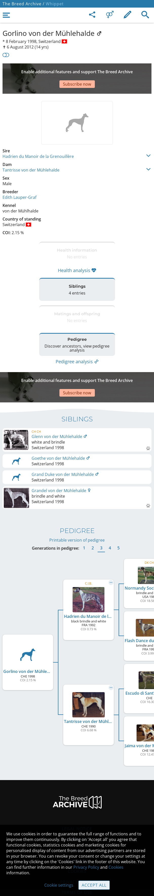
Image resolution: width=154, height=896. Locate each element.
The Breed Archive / (24, 4)
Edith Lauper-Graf (19, 182)
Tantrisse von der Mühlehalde (31, 155)
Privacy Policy (86, 867)
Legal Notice (77, 803)
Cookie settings (58, 885)
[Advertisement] (77, 71)
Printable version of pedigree (77, 515)
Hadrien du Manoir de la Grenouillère (38, 141)
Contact (77, 814)
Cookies (115, 867)
